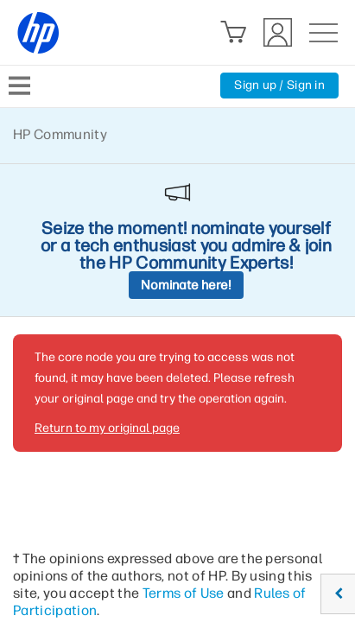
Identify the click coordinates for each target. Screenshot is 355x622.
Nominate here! (186, 285)
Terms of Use (184, 593)
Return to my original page (107, 428)
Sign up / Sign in (279, 85)
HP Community (60, 134)
